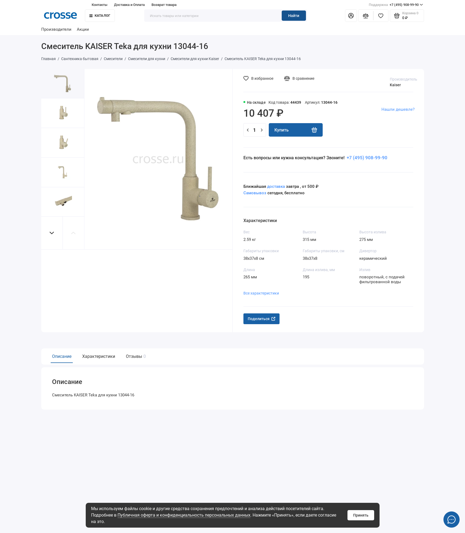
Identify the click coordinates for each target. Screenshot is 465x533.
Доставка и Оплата (129, 5)
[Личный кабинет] (351, 15)
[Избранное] (381, 15)
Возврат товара (164, 5)
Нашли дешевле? (398, 109)
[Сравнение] (366, 15)
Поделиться (261, 319)
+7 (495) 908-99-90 (396, 5)
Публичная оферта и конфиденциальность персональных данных (184, 515)
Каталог (100, 15)
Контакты (99, 5)
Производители (56, 29)
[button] (52, 233)
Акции (83, 29)
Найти (293, 15)
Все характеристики (261, 293)
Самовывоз (254, 193)
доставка (276, 186)
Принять (360, 515)
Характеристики (98, 356)
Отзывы (135, 356)
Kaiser (395, 85)
